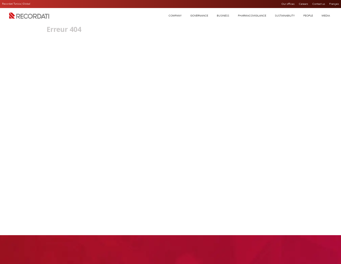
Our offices (288, 4)
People (308, 15)
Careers (303, 4)
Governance (199, 15)
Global (26, 3)
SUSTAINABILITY (285, 15)
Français (334, 4)
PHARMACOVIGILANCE (252, 15)
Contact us (319, 4)
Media (326, 15)
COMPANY (175, 15)
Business (223, 15)
